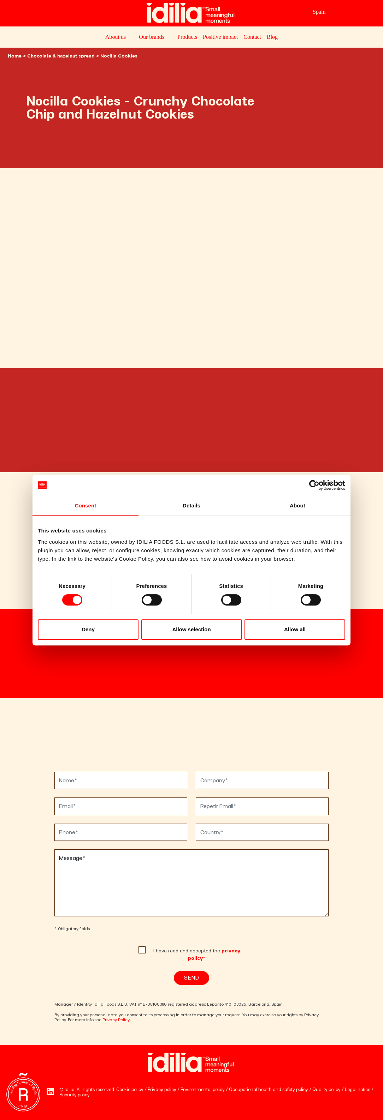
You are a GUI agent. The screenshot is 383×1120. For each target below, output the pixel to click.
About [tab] (297, 505)
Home (15, 56)
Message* (191, 882)
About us (115, 37)
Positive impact (220, 37)
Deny (88, 629)
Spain (319, 12)
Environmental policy (203, 1089)
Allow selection (191, 629)
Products (187, 37)
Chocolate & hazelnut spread (61, 56)
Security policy (74, 1094)
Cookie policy (129, 1089)
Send (191, 977)
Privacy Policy (115, 1019)
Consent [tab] (85, 505)
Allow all (295, 629)
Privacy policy (162, 1089)
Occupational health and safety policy (268, 1089)
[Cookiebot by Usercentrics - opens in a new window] (314, 485)
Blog (272, 37)
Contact (252, 37)
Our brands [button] (151, 37)
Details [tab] (191, 505)
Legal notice (357, 1089)
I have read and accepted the (196, 954)
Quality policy (326, 1089)
